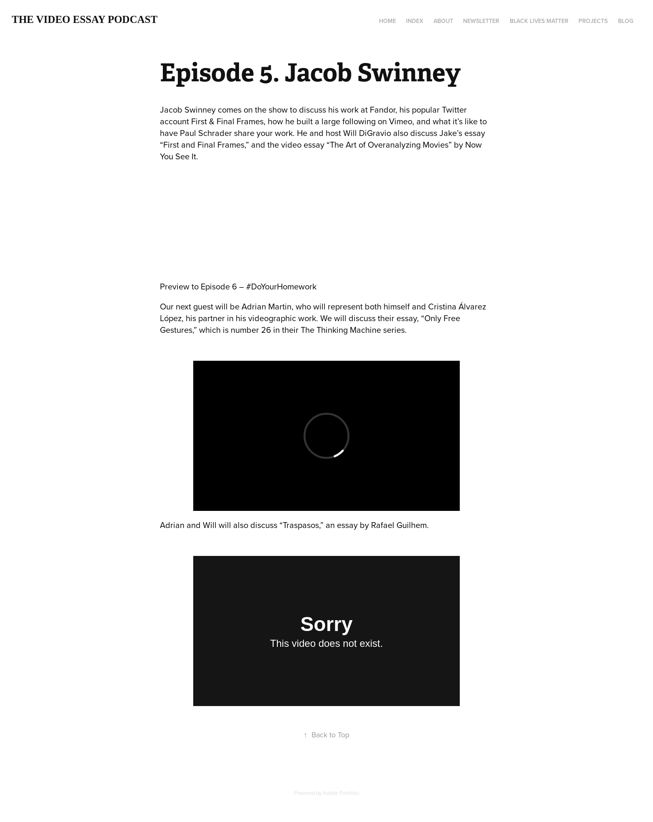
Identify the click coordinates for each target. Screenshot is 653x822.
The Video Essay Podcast (84, 19)
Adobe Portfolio (341, 793)
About (443, 21)
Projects (593, 21)
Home (387, 21)
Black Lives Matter (539, 21)
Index (414, 21)
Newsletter (481, 21)
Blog (625, 21)
